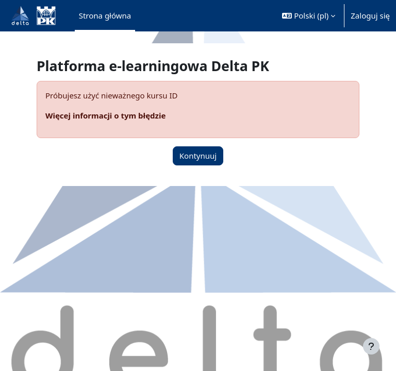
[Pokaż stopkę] (371, 346)
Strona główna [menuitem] (105, 15)
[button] (308, 15)
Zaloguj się (370, 15)
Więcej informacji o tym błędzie (105, 115)
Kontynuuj (198, 155)
